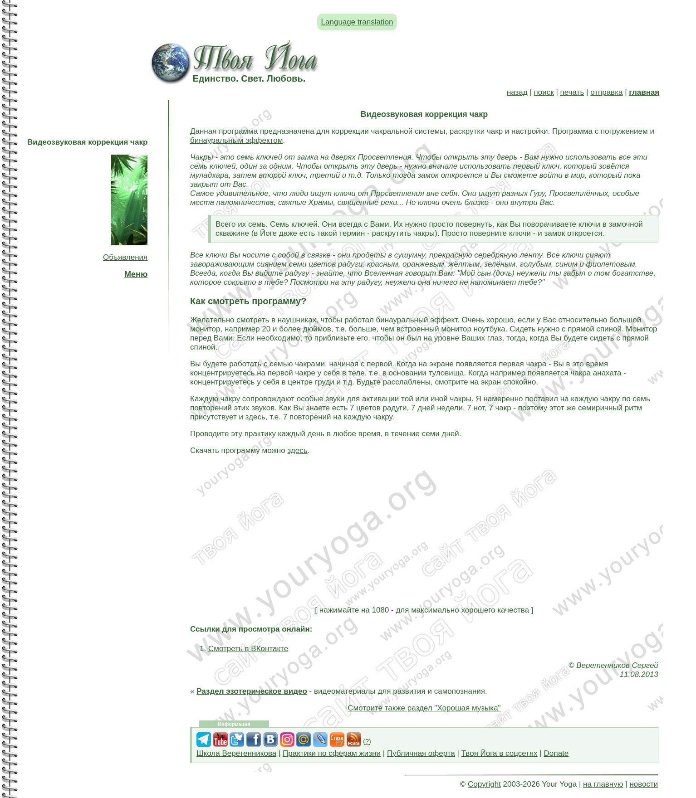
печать (572, 92)
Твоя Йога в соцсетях (499, 753)
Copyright (484, 784)
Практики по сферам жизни (332, 753)
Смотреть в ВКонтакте (248, 648)
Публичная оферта (421, 753)
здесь (297, 450)
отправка (606, 92)
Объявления (125, 257)
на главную (603, 784)
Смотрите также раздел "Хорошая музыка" (424, 708)
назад (517, 92)
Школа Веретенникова (236, 753)
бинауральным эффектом (236, 140)
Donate (556, 753)
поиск (544, 92)
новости (643, 784)
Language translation (357, 22)
